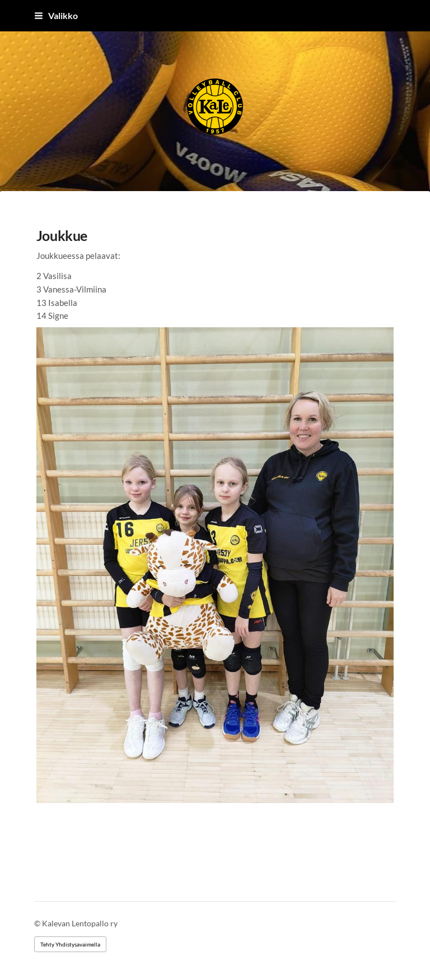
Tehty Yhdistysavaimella (70, 944)
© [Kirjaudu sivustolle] (38, 923)
